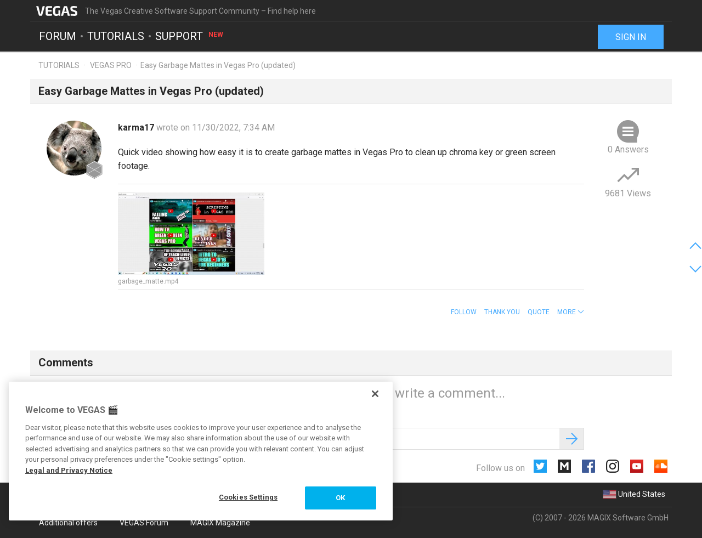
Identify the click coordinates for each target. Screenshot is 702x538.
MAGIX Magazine (220, 522)
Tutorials (115, 36)
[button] (570, 312)
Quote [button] (539, 312)
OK (340, 498)
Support (189, 36)
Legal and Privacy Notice (68, 470)
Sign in (630, 37)
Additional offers (68, 522)
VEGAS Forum (144, 522)
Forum (57, 36)
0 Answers (628, 149)
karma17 (137, 127)
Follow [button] (464, 312)
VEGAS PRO (111, 65)
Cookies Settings (248, 497)
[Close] (375, 394)
